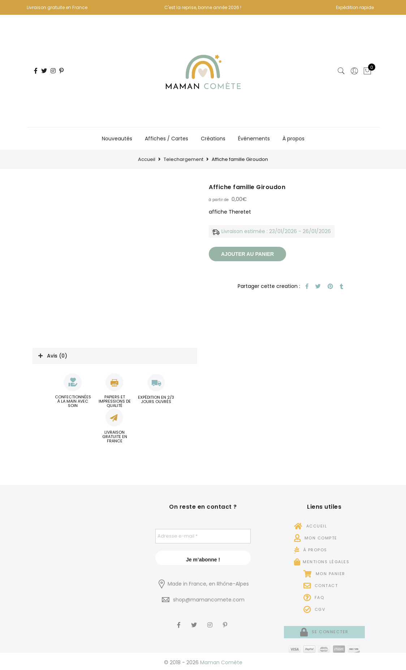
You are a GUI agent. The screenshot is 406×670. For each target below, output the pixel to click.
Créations (213, 138)
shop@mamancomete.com (209, 599)
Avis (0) (57, 355)
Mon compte (315, 538)
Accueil (146, 159)
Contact (320, 585)
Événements (254, 138)
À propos (293, 138)
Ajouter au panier (247, 254)
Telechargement (183, 159)
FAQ (313, 597)
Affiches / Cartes (166, 138)
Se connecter (324, 632)
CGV (314, 609)
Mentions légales (322, 562)
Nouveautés (117, 138)
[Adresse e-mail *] (203, 536)
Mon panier (324, 574)
